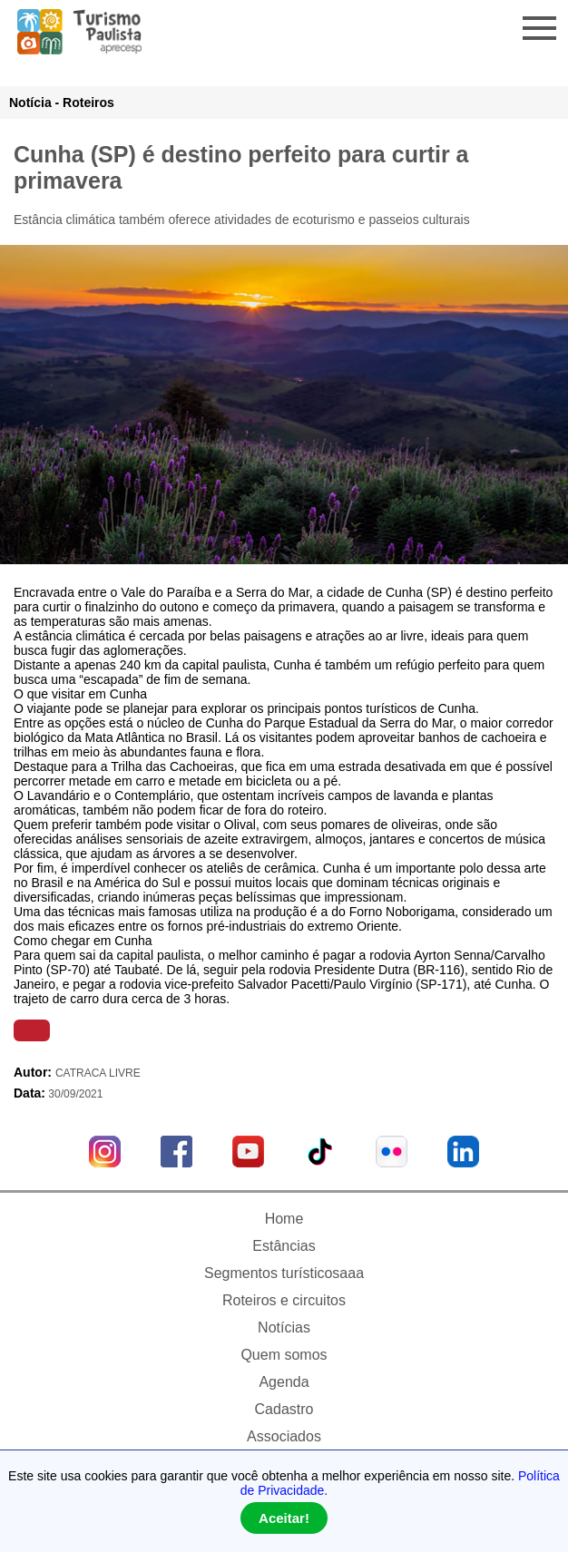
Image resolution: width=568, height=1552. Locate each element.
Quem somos (283, 1354)
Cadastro (284, 1409)
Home (284, 1218)
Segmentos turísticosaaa (284, 1273)
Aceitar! (284, 1518)
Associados (284, 1436)
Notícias (284, 1327)
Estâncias (283, 1246)
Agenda (283, 1382)
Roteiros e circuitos (284, 1300)
